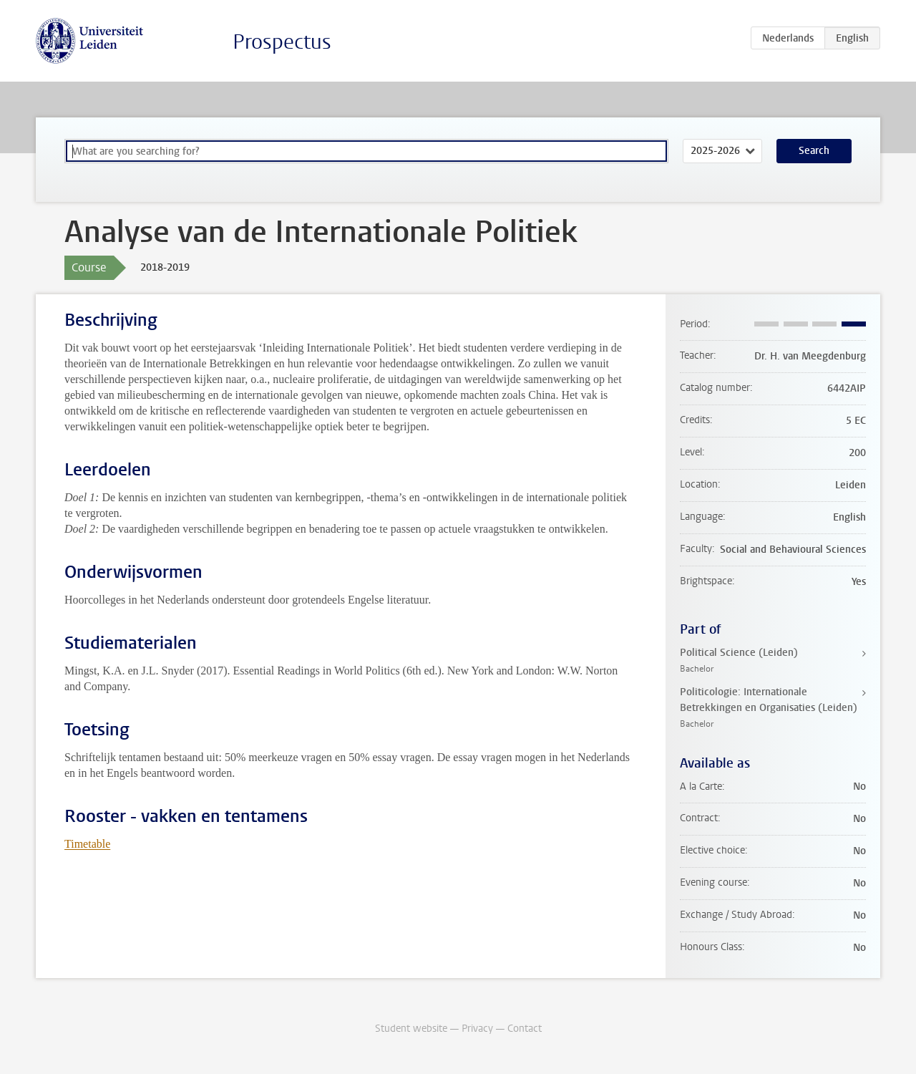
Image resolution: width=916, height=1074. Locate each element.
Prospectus (282, 42)
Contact (524, 1028)
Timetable (87, 844)
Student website (411, 1028)
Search (814, 151)
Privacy (477, 1028)
